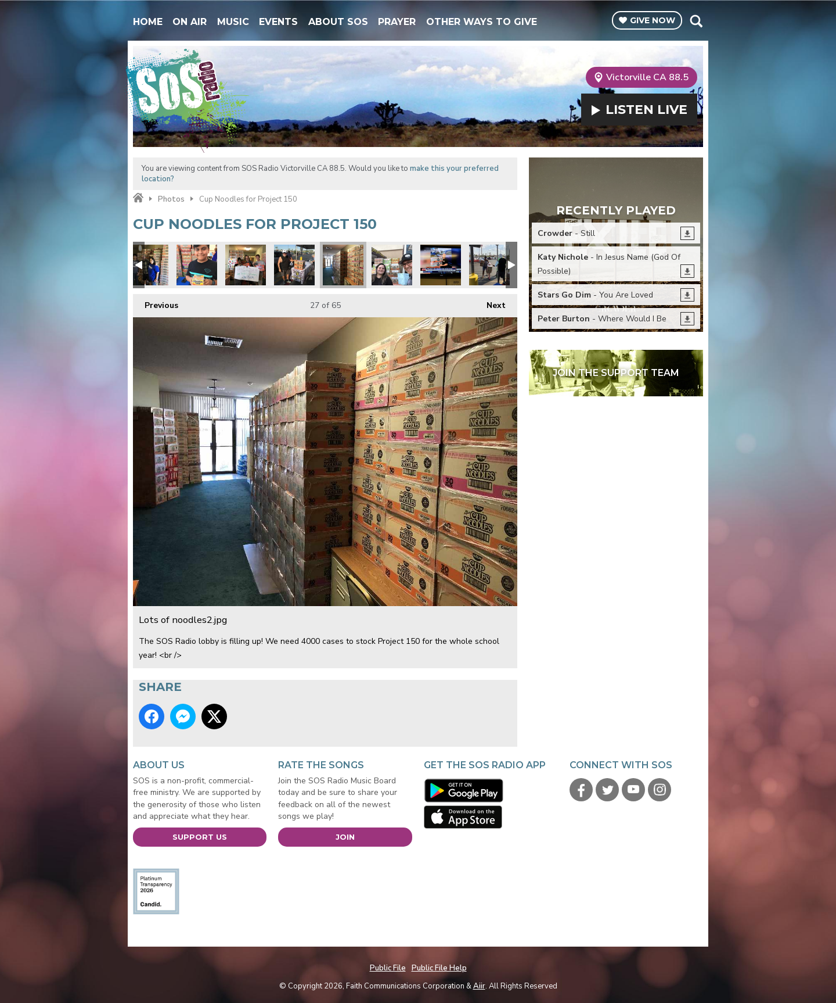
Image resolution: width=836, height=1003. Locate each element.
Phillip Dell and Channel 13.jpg (440, 265)
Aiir (479, 986)
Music (233, 21)
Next (490, 302)
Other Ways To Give (481, 21)
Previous (155, 302)
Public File (388, 968)
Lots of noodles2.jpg (343, 265)
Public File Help (439, 968)
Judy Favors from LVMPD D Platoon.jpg (245, 265)
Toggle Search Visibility (695, 21)
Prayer (397, 21)
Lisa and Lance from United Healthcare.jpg (148, 265)
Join (345, 836)
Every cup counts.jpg (392, 265)
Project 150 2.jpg (196, 265)
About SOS (338, 21)
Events (278, 21)
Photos (171, 199)
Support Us (199, 836)
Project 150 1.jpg (294, 265)
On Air (189, 21)
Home (148, 21)
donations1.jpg (489, 265)
